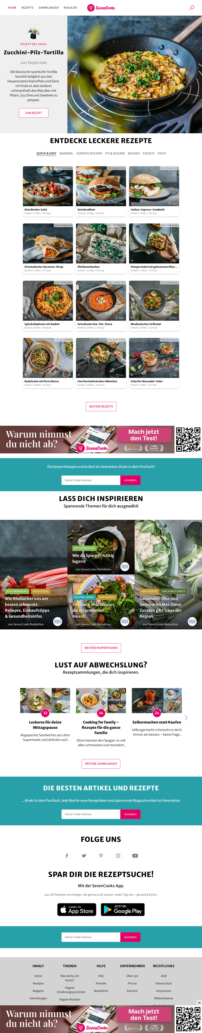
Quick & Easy (46, 153)
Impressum (163, 991)
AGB (164, 976)
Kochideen (40, 591)
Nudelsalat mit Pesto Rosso (41, 381)
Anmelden (130, 480)
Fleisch (148, 153)
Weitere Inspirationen (101, 648)
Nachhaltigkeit (173, 591)
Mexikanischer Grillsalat (146, 324)
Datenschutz (163, 983)
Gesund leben (84, 597)
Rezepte (27, 7)
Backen (134, 153)
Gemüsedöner (86, 209)
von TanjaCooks (34, 62)
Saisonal (66, 153)
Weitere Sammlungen (101, 763)
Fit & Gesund (115, 153)
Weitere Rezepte (101, 406)
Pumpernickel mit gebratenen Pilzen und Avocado (153, 267)
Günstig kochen (89, 153)
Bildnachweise (163, 998)
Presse (132, 983)
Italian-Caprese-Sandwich (148, 209)
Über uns (132, 976)
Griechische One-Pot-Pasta (95, 324)
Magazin (70, 7)
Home (12, 7)
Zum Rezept (33, 113)
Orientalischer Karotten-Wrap (43, 267)
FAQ (101, 976)
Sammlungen (48, 7)
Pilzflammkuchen (89, 267)
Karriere (132, 991)
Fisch (162, 153)
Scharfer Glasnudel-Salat (147, 381)
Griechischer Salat (35, 209)
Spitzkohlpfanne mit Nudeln (42, 324)
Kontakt (101, 983)
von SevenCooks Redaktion (25, 624)
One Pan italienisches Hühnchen (97, 381)
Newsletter (101, 991)
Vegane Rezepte (69, 999)
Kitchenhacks (17, 591)
